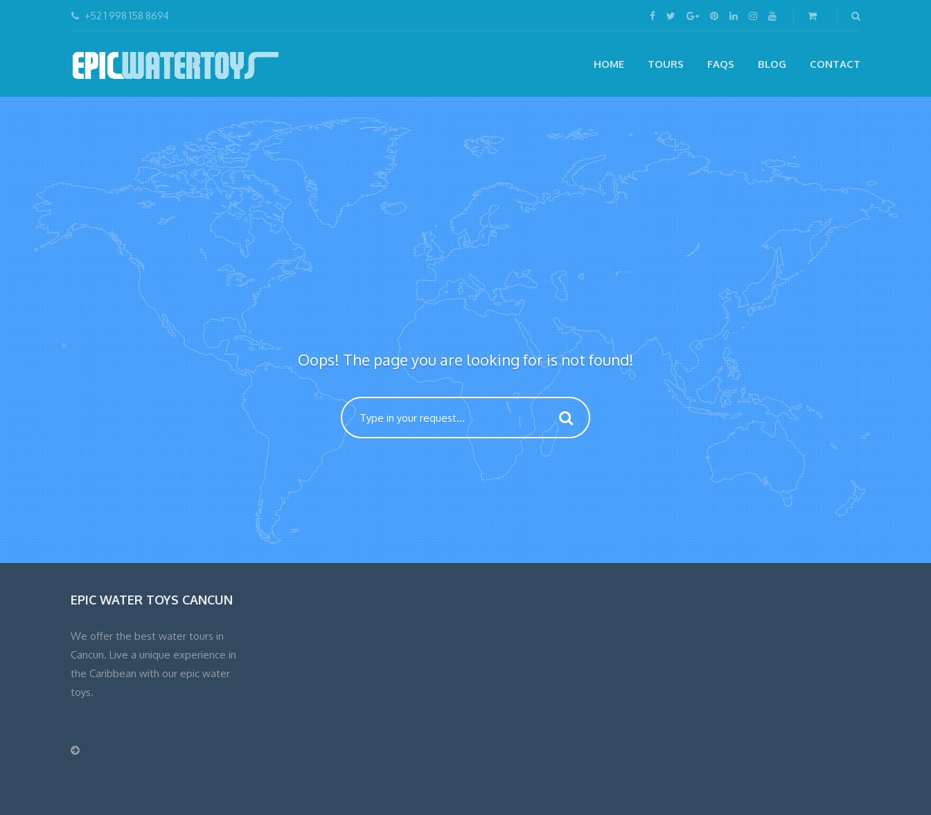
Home (609, 64)
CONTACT (835, 64)
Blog (772, 64)
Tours (666, 64)
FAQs (720, 64)
